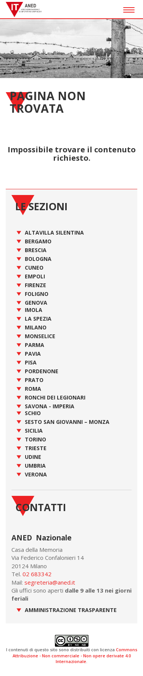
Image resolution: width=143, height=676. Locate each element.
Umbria (35, 465)
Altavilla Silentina (54, 232)
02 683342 (36, 574)
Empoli (35, 276)
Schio (33, 413)
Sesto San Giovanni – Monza (67, 421)
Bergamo (38, 241)
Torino (35, 439)
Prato (34, 380)
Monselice (40, 336)
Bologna (38, 258)
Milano (36, 327)
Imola (33, 309)
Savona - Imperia (49, 406)
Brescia (36, 250)
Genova (36, 302)
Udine (33, 456)
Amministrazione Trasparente (71, 610)
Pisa (31, 362)
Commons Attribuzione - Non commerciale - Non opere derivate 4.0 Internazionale (75, 655)
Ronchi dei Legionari (55, 397)
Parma (34, 344)
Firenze (35, 285)
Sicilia (34, 430)
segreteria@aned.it (49, 582)
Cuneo (34, 267)
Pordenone (41, 371)
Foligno (36, 293)
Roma (33, 388)
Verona (36, 474)
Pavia (33, 353)
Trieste (36, 448)
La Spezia (38, 318)
